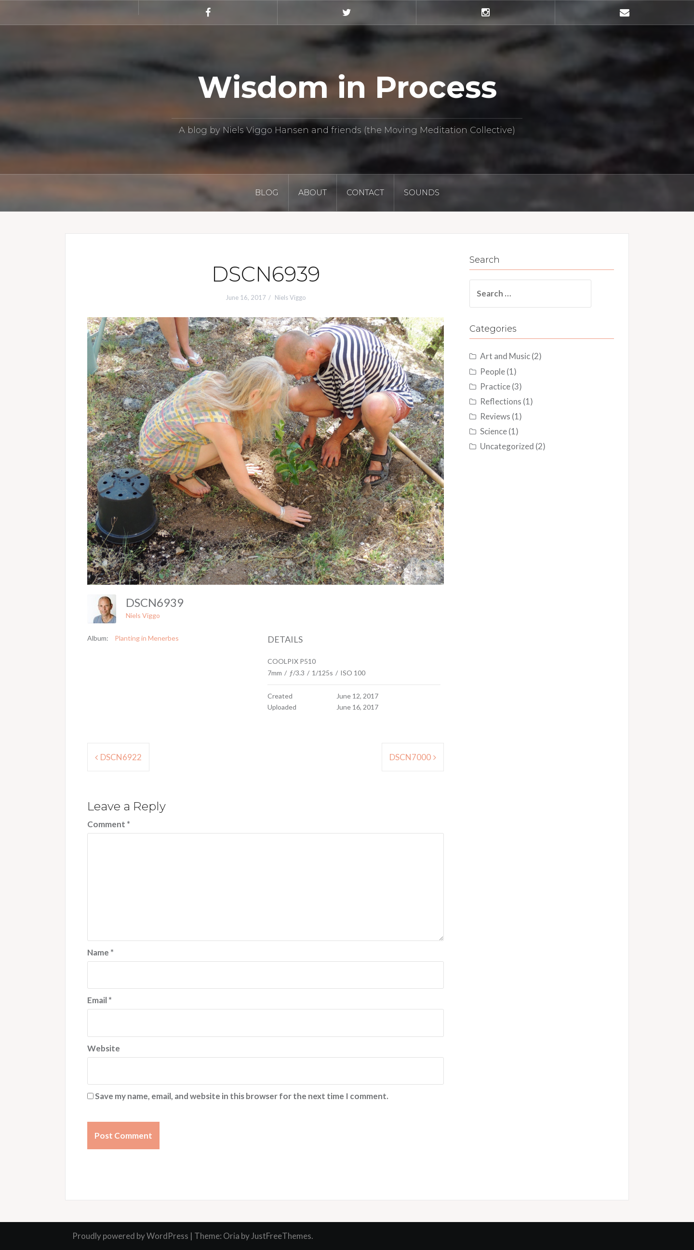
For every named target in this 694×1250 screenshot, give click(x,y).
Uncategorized (507, 446)
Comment (108, 824)
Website (103, 1048)
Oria (231, 1236)
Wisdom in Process (347, 87)
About (312, 192)
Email (99, 1000)
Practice (495, 386)
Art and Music (505, 356)
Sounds (422, 192)
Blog (267, 192)
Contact (365, 192)
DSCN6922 (121, 757)
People (492, 371)
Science (493, 431)
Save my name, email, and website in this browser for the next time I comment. (241, 1096)
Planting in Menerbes (147, 638)
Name (100, 952)
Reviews (495, 416)
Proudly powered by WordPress (130, 1236)
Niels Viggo (290, 297)
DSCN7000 (410, 757)
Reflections (500, 401)
